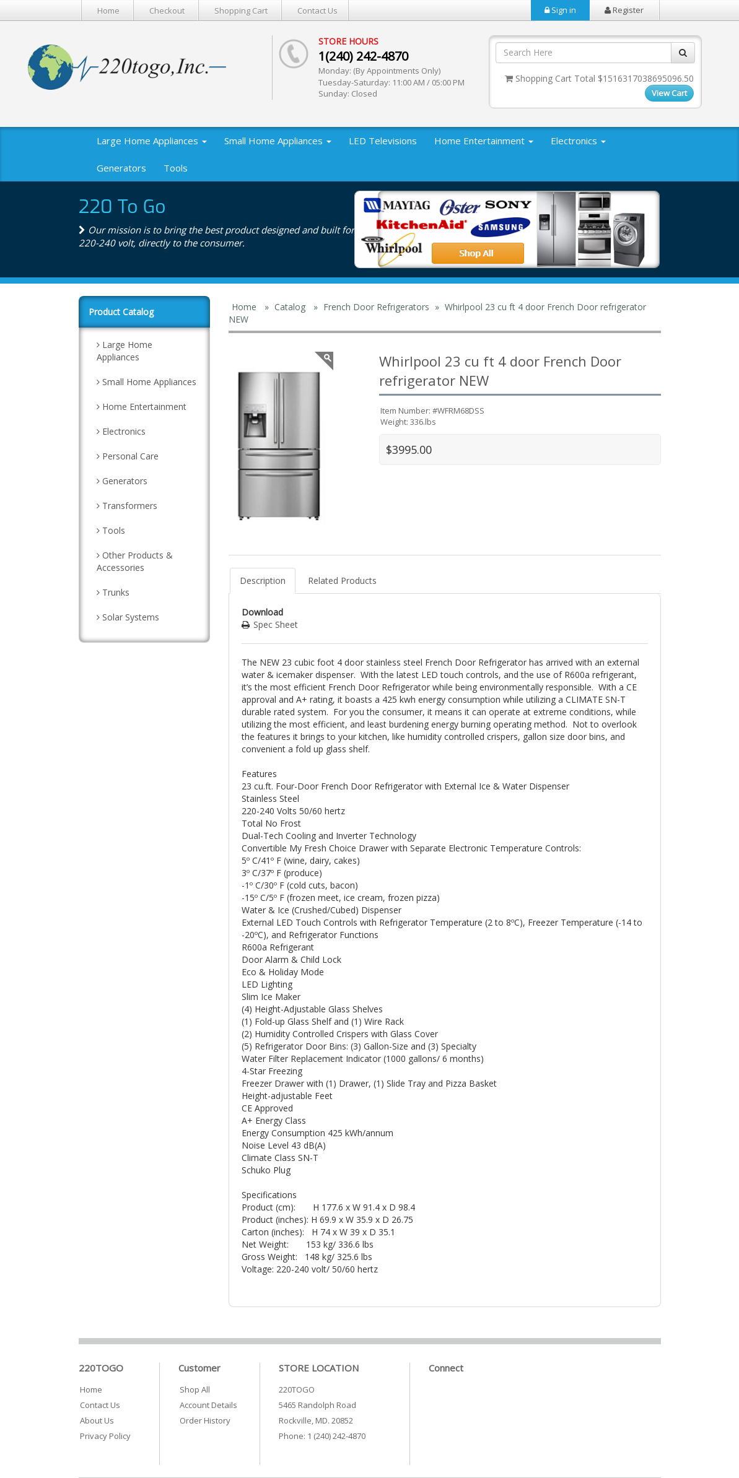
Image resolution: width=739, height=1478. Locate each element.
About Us (97, 1420)
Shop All (195, 1389)
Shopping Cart (241, 10)
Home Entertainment (483, 140)
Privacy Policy (105, 1435)
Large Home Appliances (152, 140)
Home (108, 10)
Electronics (578, 140)
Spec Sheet (275, 624)
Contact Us (317, 10)
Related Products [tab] (342, 580)
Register (624, 9)
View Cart (669, 92)
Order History (205, 1420)
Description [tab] (263, 580)
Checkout (167, 10)
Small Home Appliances (277, 140)
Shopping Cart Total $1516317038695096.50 (599, 78)
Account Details (208, 1405)
